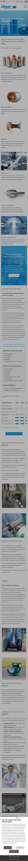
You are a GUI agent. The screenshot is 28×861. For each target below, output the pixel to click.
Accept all (14, 851)
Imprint (10, 856)
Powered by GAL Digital (14, 859)
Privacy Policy (16, 856)
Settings (20, 847)
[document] (14, 832)
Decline (7, 847)
